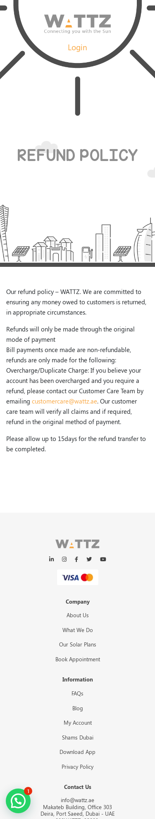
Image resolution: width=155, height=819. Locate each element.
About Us (78, 614)
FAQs (77, 693)
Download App (77, 751)
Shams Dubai (77, 737)
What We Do (77, 629)
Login (77, 47)
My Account (78, 722)
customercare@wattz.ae (64, 401)
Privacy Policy (77, 766)
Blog (77, 708)
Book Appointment (77, 659)
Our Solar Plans (77, 644)
